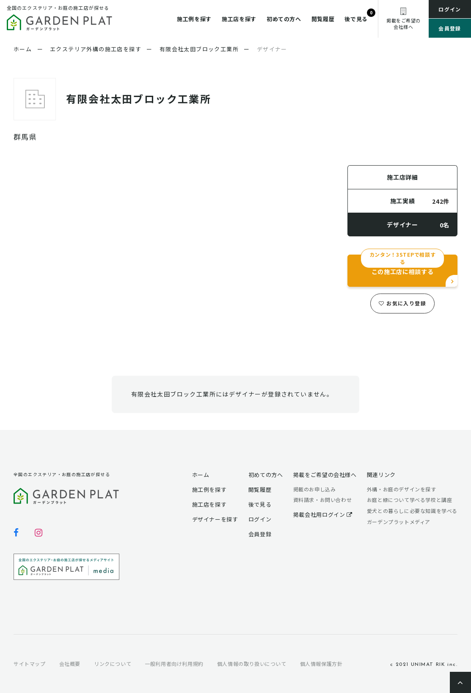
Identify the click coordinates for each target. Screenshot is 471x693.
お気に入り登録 (402, 303)
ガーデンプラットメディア (398, 521)
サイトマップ (30, 663)
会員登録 (449, 28)
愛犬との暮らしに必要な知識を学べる (412, 510)
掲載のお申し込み (314, 489)
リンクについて (112, 663)
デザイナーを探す (215, 519)
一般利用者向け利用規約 (174, 663)
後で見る (356, 19)
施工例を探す (194, 19)
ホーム (200, 475)
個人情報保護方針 (321, 663)
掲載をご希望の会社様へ (325, 475)
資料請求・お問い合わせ (322, 499)
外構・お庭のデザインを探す (401, 489)
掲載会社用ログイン (323, 514)
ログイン (449, 9)
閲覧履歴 (323, 19)
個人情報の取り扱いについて (251, 663)
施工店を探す (239, 19)
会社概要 (69, 663)
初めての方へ (284, 19)
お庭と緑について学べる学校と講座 (409, 499)
